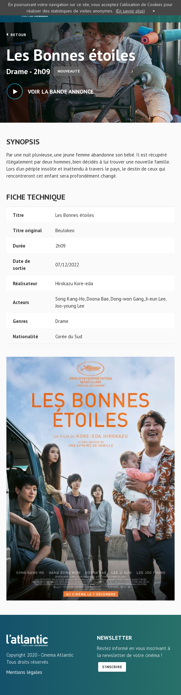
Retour (16, 34)
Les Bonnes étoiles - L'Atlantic (27, 640)
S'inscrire (112, 666)
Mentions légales (24, 672)
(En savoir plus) (130, 11)
